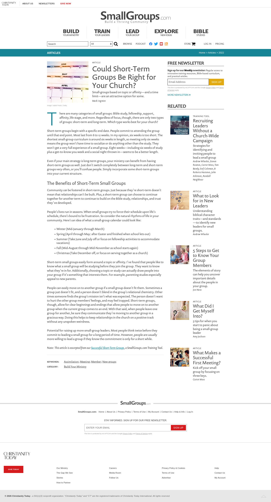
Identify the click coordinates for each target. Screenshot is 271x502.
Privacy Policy (211, 88)
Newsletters (47, 3)
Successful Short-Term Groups (107, 348)
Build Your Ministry (75, 366)
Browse (127, 43)
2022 (221, 52)
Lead (132, 32)
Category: (52, 366)
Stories (59, 478)
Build (71, 32)
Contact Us (166, 412)
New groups (109, 361)
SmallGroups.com (87, 412)
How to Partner (63, 482)
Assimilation (71, 361)
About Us (27, 3)
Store (187, 43)
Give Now (65, 3)
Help (217, 468)
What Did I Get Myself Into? (203, 311)
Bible (200, 32)
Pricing (219, 43)
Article (96, 62)
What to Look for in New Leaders (206, 201)
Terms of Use (139, 412)
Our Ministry (62, 468)
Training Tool (201, 116)
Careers (113, 468)
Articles (53, 53)
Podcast (140, 43)
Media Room (115, 473)
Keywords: (53, 362)
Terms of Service (142, 434)
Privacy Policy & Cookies (173, 468)
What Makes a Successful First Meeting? (207, 358)
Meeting (85, 361)
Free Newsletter (185, 63)
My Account (153, 412)
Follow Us (113, 478)
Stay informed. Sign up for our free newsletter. (135, 420)
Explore (166, 32)
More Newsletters (178, 94)
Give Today (13, 469)
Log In (207, 43)
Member (96, 361)
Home (202, 52)
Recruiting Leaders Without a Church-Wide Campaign (206, 131)
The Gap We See (64, 473)
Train (102, 32)
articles (212, 52)
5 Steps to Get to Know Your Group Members (206, 257)
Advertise (166, 478)
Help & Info (179, 412)
